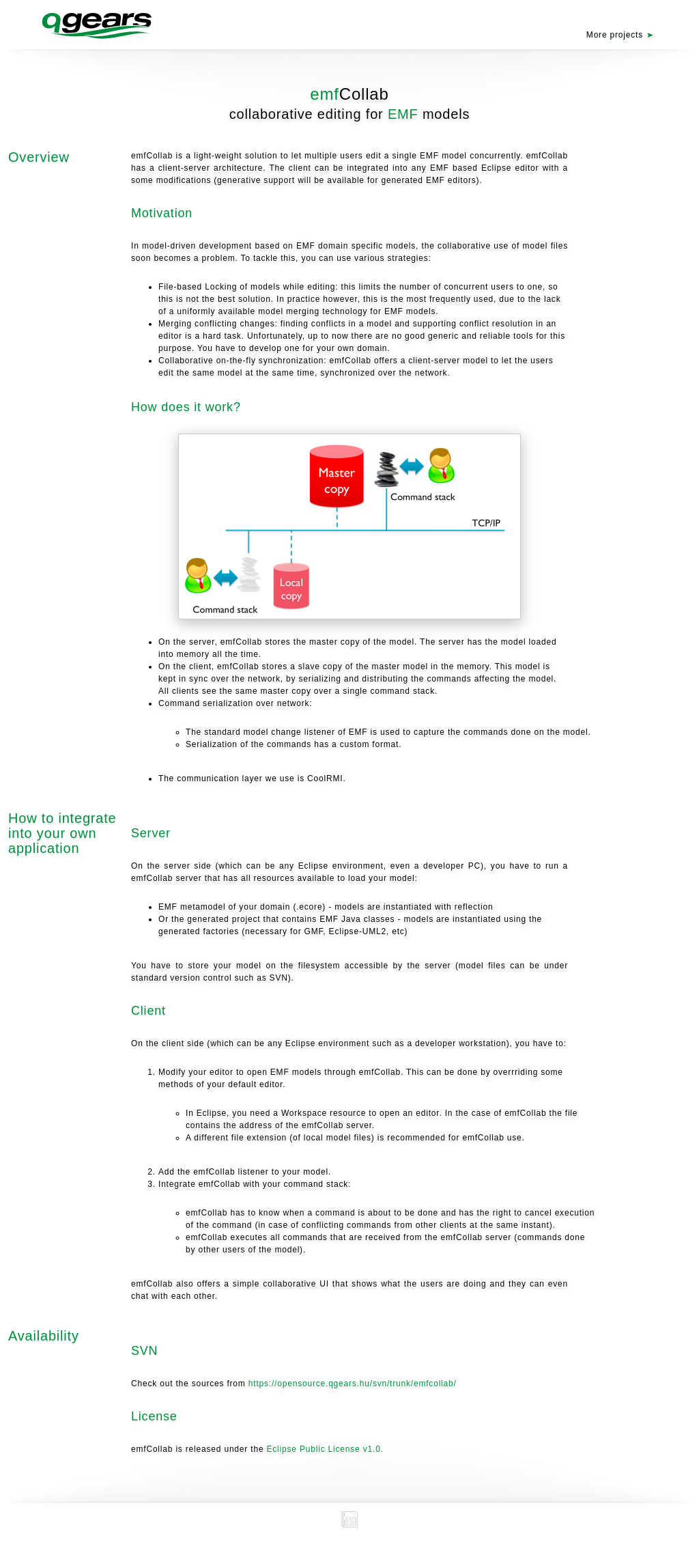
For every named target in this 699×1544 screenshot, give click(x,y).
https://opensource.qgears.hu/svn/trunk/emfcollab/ (352, 1383)
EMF (403, 114)
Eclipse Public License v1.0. (325, 1449)
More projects (614, 35)
